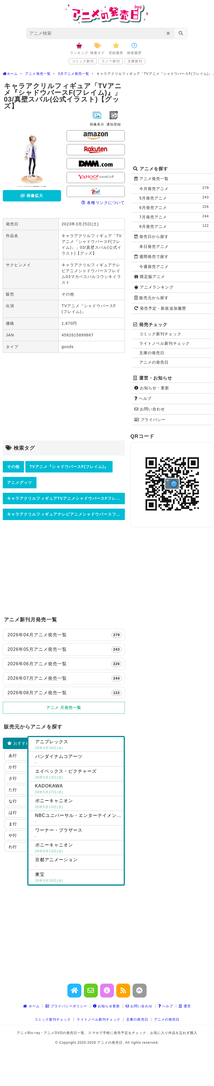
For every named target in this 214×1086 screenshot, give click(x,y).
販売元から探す (151, 297)
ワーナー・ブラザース (78, 833)
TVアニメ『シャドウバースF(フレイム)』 (69, 466)
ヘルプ (143, 398)
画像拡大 (31, 195)
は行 (13, 812)
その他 (13, 466)
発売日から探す (151, 236)
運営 (185, 1006)
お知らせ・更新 (151, 388)
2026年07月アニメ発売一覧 (65, 678)
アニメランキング (154, 287)
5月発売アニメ (175, 197)
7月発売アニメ (175, 216)
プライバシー (150, 419)
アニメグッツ (19, 482)
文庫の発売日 (151, 353)
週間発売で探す (151, 256)
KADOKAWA (78, 789)
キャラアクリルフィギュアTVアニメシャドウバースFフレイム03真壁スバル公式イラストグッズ (66, 498)
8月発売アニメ (175, 226)
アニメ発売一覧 (151, 178)
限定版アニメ (149, 276)
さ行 (13, 778)
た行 (13, 789)
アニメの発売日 (154, 362)
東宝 (78, 878)
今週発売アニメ (154, 266)
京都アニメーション (78, 863)
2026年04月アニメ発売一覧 (65, 635)
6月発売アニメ (175, 207)
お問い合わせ (149, 409)
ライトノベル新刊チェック (164, 343)
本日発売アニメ (154, 246)
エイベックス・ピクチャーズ (78, 774)
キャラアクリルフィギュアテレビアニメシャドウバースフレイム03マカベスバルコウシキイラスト (66, 514)
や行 (13, 835)
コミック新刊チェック (160, 334)
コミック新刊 (83, 61)
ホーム (31, 1006)
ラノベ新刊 (110, 61)
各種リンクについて (103, 202)
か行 (13, 767)
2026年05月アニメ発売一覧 (65, 649)
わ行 (13, 846)
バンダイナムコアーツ (78, 760)
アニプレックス (78, 745)
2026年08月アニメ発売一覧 (65, 693)
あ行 (13, 755)
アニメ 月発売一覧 (63, 707)
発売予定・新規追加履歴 (160, 308)
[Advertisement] (64, 397)
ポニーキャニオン (78, 804)
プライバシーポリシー (66, 1006)
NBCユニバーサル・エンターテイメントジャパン (79, 819)
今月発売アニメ (175, 188)
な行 (13, 801)
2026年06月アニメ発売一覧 (65, 664)
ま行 (13, 824)
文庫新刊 (135, 61)
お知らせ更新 (106, 1006)
